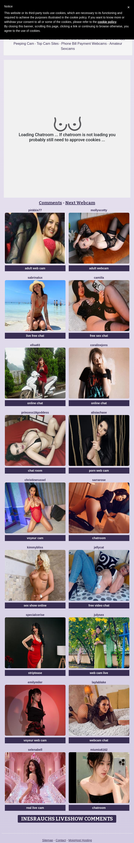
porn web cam (99, 470)
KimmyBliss (35, 547)
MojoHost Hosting (80, 840)
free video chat (99, 605)
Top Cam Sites (48, 43)
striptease (35, 673)
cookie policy (107, 22)
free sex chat (99, 335)
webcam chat (99, 740)
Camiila (99, 277)
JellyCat (99, 547)
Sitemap (47, 840)
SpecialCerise (35, 615)
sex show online (35, 605)
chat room (35, 470)
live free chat (35, 335)
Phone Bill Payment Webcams (84, 43)
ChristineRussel (35, 480)
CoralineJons (99, 345)
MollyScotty (99, 210)
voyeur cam (35, 538)
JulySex (99, 615)
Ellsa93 (35, 345)
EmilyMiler (35, 682)
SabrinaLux (35, 277)
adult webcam (99, 268)
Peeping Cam (24, 43)
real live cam (35, 807)
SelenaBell (35, 749)
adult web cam (35, 268)
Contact (61, 840)
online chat (35, 403)
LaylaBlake (99, 682)
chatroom (99, 538)
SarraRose (99, 480)
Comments (50, 202)
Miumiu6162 (99, 749)
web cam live (99, 673)
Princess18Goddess (35, 412)
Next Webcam (80, 202)
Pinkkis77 (35, 210)
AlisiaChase (99, 412)
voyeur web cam (35, 740)
